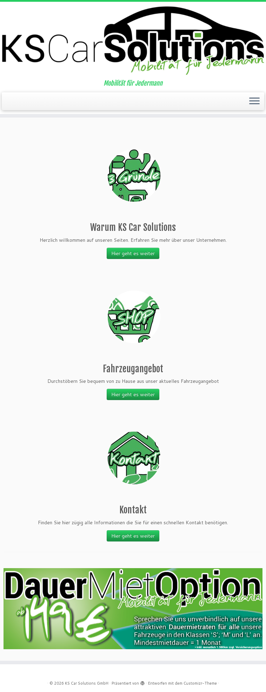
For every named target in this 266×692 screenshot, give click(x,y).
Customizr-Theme (200, 683)
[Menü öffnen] (254, 101)
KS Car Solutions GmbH (86, 683)
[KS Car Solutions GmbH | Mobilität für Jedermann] (133, 40)
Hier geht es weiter (133, 253)
